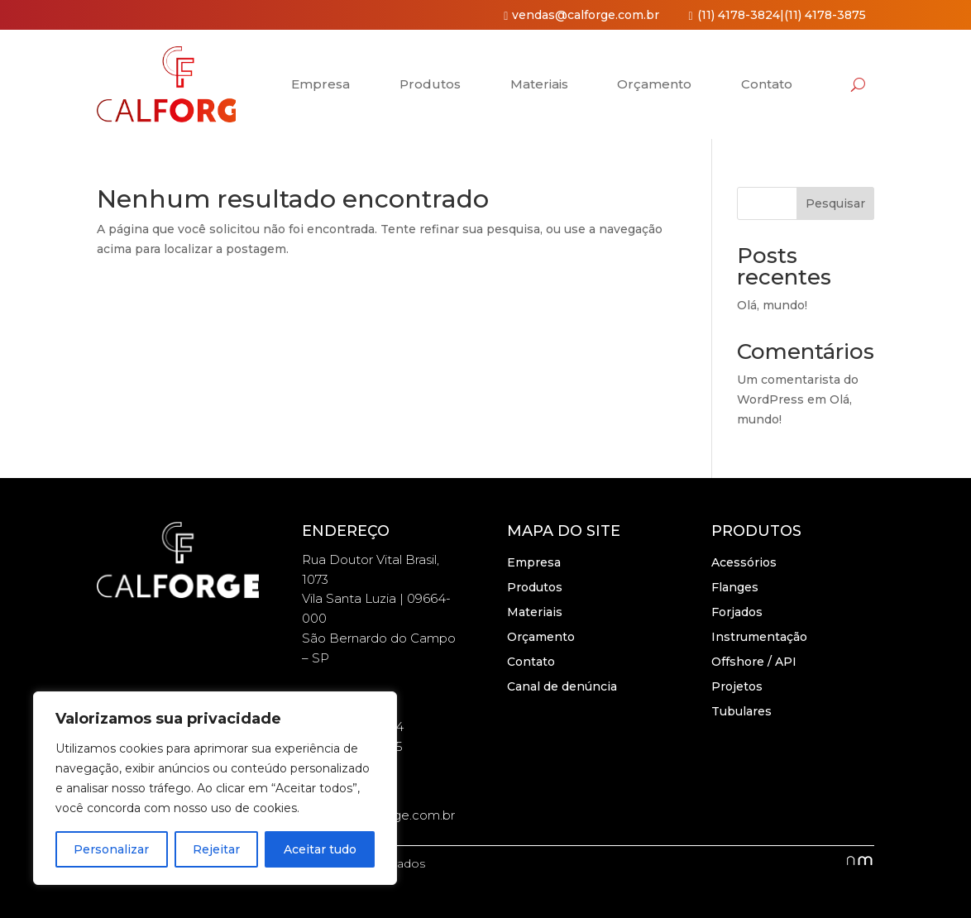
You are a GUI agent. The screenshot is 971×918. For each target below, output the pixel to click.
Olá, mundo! (772, 305)
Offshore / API (753, 662)
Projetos (737, 687)
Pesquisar (835, 203)
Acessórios (744, 563)
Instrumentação (759, 637)
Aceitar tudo (320, 849)
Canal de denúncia (562, 687)
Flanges (734, 588)
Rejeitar (216, 849)
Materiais (539, 84)
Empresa (320, 84)
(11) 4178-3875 (825, 14)
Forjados (737, 612)
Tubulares (741, 712)
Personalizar (111, 849)
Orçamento (654, 84)
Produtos (430, 84)
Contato (766, 84)
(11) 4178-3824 (738, 14)
